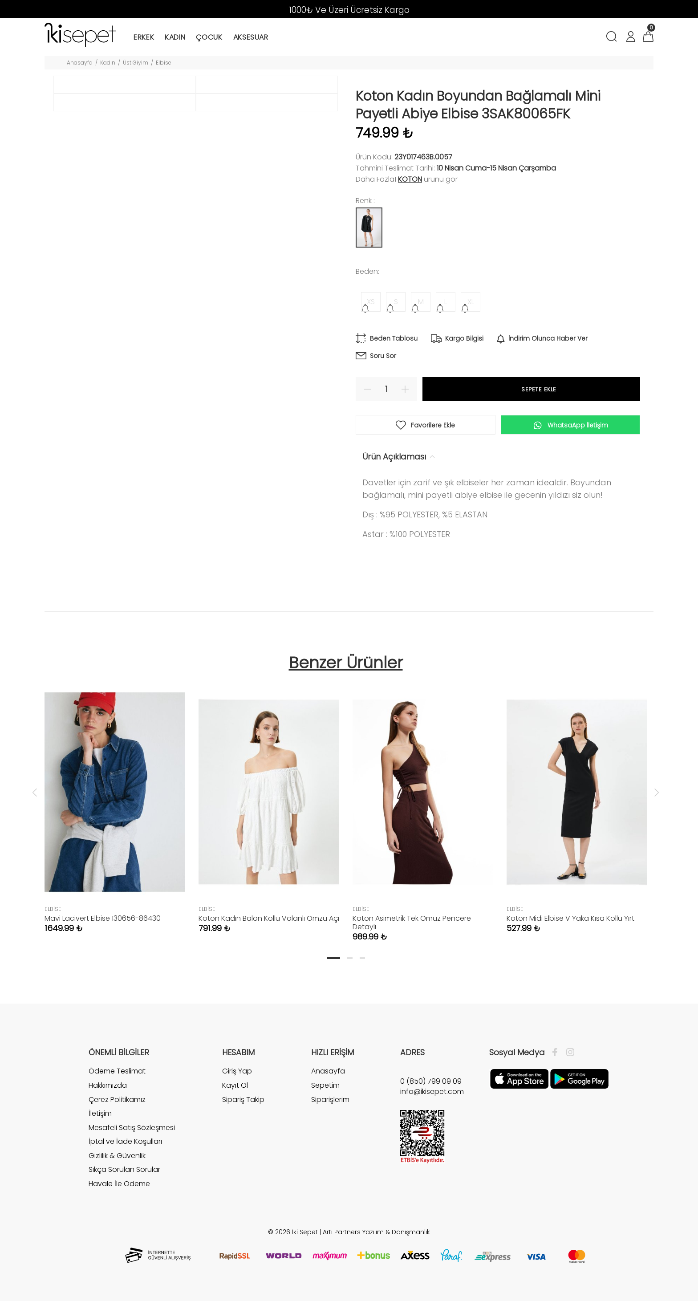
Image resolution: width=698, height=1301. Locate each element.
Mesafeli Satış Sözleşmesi (132, 1127)
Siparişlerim (330, 1099)
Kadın (107, 62)
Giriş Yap (237, 1071)
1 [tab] (333, 958)
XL (470, 302)
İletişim (100, 1113)
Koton (410, 179)
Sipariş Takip (243, 1099)
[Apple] (519, 1078)
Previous (34, 792)
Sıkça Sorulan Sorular (124, 1169)
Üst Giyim (135, 62)
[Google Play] (579, 1078)
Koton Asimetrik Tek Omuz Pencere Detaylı (412, 922)
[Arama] (613, 37)
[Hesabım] (630, 37)
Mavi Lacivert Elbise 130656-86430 (103, 918)
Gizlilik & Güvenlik (117, 1156)
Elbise (163, 62)
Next (656, 792)
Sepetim (325, 1085)
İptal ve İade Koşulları (125, 1141)
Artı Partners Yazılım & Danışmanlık (376, 1232)
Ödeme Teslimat (117, 1071)
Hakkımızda (108, 1085)
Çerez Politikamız (117, 1099)
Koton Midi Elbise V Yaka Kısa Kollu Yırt (570, 918)
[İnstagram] (568, 1052)
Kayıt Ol (235, 1085)
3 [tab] (362, 958)
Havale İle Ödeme (119, 1184)
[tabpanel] (115, 801)
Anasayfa (80, 62)
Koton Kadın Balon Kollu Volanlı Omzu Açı (269, 918)
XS (371, 302)
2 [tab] (350, 958)
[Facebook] (557, 1052)
